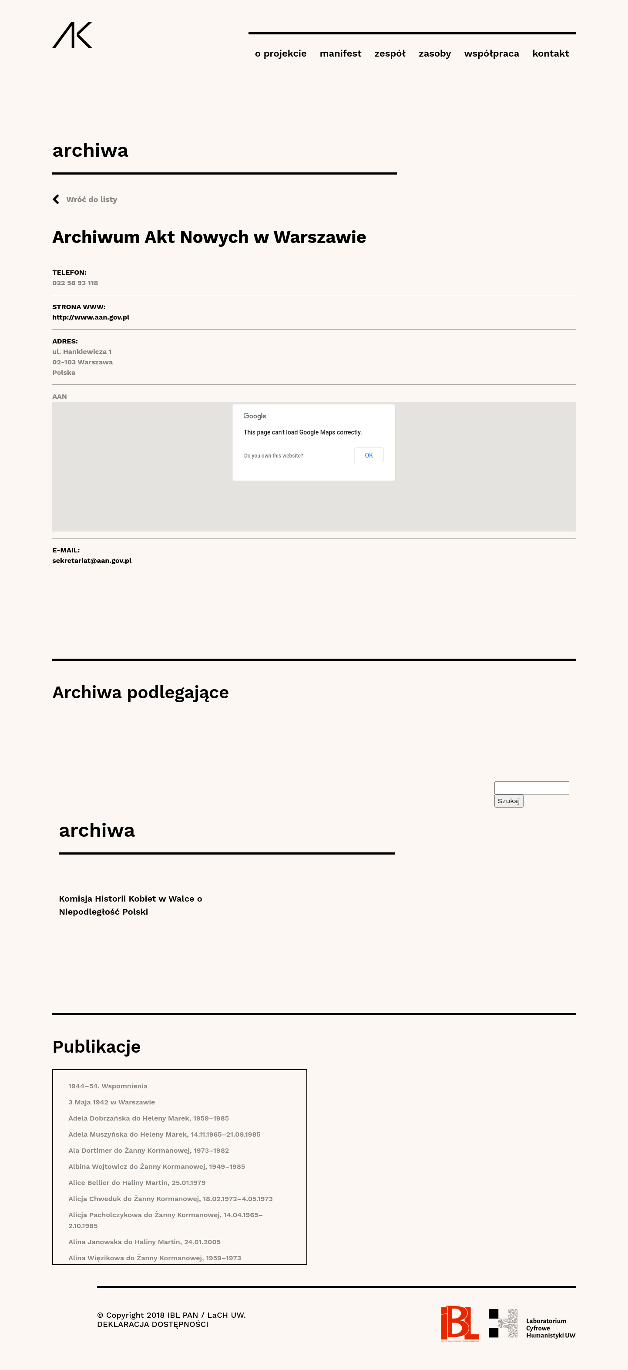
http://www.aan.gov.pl (90, 317)
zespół (390, 53)
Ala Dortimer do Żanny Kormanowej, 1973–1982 (148, 1150)
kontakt (550, 53)
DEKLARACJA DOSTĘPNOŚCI (152, 1324)
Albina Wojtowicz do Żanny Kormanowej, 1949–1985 (156, 1166)
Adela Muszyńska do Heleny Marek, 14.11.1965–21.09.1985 (164, 1134)
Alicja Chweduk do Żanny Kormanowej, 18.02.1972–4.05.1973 (170, 1199)
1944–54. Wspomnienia (108, 1086)
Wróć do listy (91, 199)
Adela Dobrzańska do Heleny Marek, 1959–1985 (148, 1118)
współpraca (491, 53)
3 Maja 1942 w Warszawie (111, 1102)
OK (369, 455)
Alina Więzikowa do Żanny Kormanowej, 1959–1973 (154, 1258)
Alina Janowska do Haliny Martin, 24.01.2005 (144, 1242)
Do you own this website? (273, 456)
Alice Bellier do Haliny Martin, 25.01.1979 (136, 1182)
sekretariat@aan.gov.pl (91, 560)
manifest (341, 53)
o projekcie (281, 53)
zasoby (435, 53)
